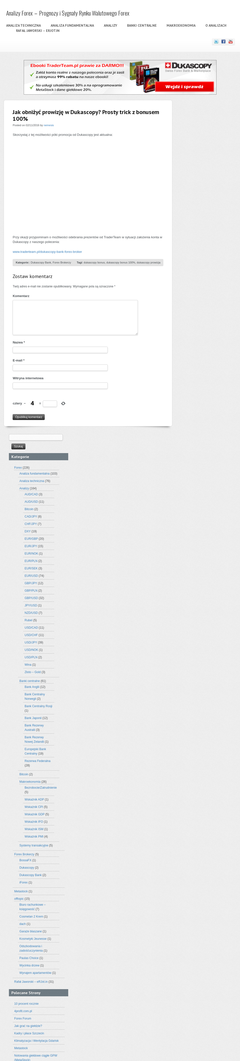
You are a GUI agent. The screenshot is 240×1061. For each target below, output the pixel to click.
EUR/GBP (199, 210)
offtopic (187, 570)
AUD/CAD (199, 166)
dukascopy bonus (94, 262)
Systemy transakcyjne (201, 517)
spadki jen (217, 978)
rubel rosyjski (200, 978)
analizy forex (211, 893)
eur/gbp (185, 925)
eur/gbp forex (204, 926)
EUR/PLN (199, 233)
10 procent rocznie (194, 675)
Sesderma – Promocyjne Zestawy (204, 739)
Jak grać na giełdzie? (196, 698)
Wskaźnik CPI (202, 478)
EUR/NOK (199, 225)
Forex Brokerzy (61, 262)
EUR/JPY (199, 218)
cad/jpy (182, 912)
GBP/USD (199, 270)
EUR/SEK (199, 240)
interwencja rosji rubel (214, 943)
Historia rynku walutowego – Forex (205, 776)
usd (199, 997)
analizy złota (205, 902)
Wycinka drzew (197, 637)
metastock (207, 955)
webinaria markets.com (197, 1004)
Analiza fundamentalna (71, 25)
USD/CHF (199, 307)
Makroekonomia (180, 25)
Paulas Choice (196, 630)
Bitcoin (197, 181)
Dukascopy (194, 539)
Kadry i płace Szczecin (197, 705)
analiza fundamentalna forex (205, 876)
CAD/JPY (199, 188)
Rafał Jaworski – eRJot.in (37, 30)
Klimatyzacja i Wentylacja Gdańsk (204, 712)
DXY (195, 203)
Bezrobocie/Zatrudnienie (209, 459)
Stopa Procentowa (194, 813)
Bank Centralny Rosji (206, 378)
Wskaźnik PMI (202, 508)
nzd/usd (189, 960)
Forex (186, 139)
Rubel (196, 292)
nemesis (49, 125)
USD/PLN (199, 329)
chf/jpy (196, 912)
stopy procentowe (198, 985)
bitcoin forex (203, 907)
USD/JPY (199, 314)
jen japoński (206, 949)
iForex (191, 554)
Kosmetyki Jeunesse (201, 610)
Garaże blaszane (198, 603)
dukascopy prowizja (148, 262)
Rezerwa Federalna (205, 433)
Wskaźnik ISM (202, 501)
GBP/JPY (199, 255)
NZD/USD (199, 284)
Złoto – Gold (201, 344)
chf (190, 912)
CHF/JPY (199, 196)
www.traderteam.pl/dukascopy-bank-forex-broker (47, 252)
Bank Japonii (201, 390)
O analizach (215, 25)
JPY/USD (199, 277)
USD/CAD (199, 299)
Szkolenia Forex (192, 746)
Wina (196, 336)
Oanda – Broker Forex (197, 798)
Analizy (110, 25)
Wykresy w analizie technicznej (202, 828)
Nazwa (19, 342)
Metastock (189, 563)
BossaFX (193, 532)
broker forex (219, 906)
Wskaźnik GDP (202, 486)
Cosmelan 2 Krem (199, 588)
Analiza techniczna (23, 25)
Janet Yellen (186, 949)
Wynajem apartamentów (203, 644)
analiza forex (188, 869)
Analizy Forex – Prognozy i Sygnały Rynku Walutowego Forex (67, 12)
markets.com (188, 955)
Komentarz (21, 296)
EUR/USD (199, 247)
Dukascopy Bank (40, 262)
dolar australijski (195, 919)
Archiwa (183, 848)
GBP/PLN (199, 262)
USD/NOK (199, 321)
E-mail (18, 360)
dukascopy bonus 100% (120, 262)
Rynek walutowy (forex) (197, 805)
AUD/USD (199, 173)
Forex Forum (190, 690)
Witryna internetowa (28, 378)
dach (190, 596)
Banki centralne (141, 25)
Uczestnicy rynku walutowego (201, 820)
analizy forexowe (186, 902)
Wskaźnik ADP (202, 471)
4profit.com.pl (191, 683)
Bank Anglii (200, 358)
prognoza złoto (199, 969)
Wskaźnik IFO (202, 493)
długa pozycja (225, 919)
